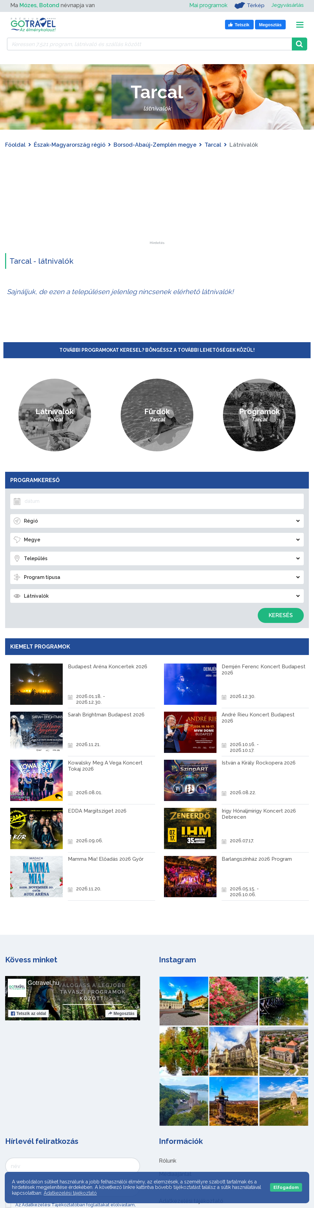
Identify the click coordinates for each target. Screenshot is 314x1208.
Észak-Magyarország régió (69, 145)
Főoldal (15, 145)
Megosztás (121, 1013)
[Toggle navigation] (300, 24)
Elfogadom (286, 1187)
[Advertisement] (157, 198)
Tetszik (28, 1013)
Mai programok (208, 5)
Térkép (249, 5)
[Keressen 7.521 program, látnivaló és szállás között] (149, 44)
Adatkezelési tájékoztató (70, 1193)
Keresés (281, 615)
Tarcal (213, 145)
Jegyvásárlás (287, 5)
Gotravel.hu (43, 982)
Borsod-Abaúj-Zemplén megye (155, 145)
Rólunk (167, 1161)
